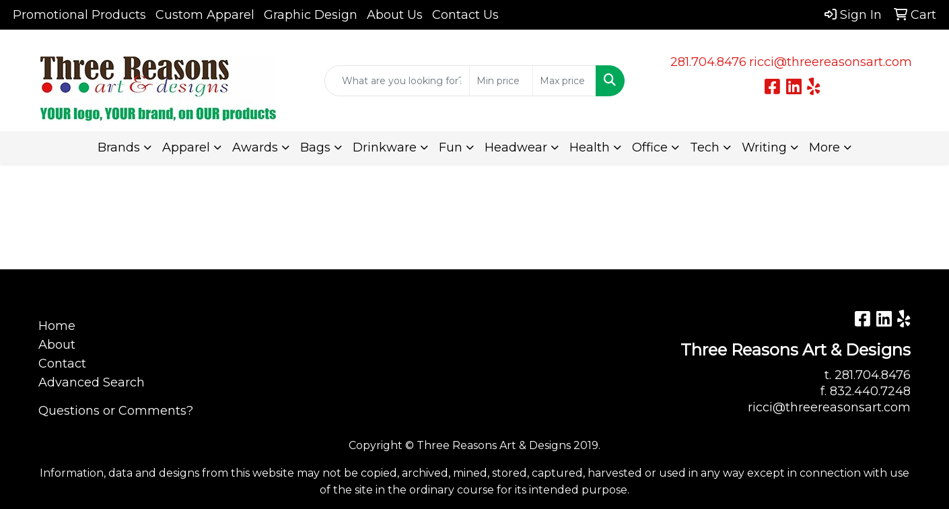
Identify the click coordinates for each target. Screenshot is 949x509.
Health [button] (589, 147)
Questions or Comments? (115, 410)
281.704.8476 (708, 62)
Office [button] (650, 147)
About (56, 344)
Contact (62, 363)
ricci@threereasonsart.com (830, 62)
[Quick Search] (397, 80)
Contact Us (465, 14)
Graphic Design (310, 14)
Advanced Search (91, 382)
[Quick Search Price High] (564, 80)
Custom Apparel (204, 14)
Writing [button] (764, 147)
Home (56, 325)
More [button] (824, 147)
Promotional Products (79, 14)
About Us (395, 14)
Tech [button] (704, 147)
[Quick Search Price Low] (501, 80)
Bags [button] (315, 147)
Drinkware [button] (385, 147)
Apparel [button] (186, 147)
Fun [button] (450, 147)
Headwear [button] (516, 147)
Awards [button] (255, 147)
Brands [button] (119, 147)
